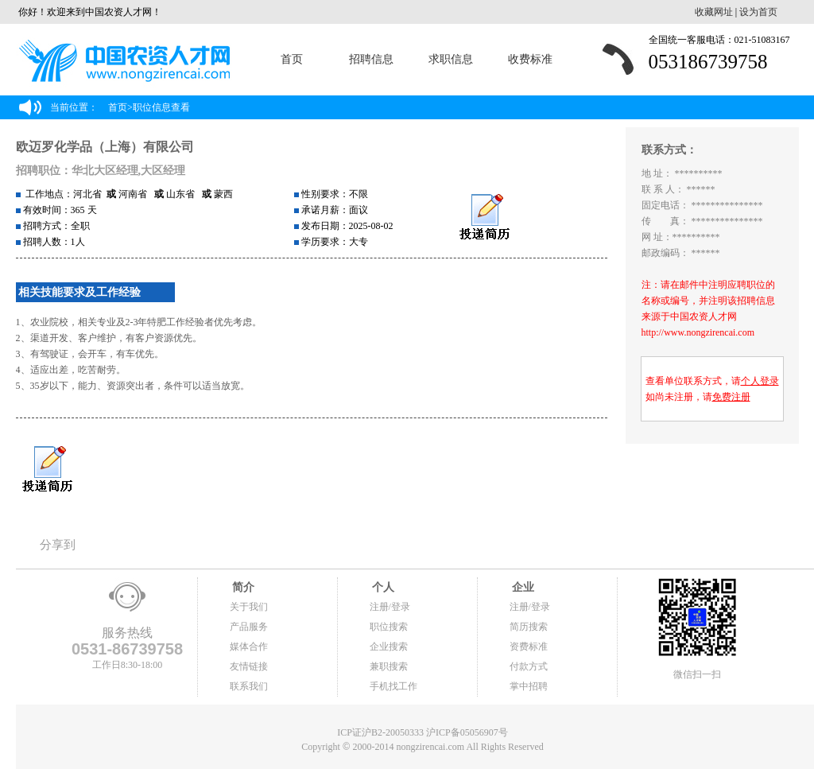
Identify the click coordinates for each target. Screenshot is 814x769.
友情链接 (249, 666)
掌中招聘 (529, 686)
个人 (382, 587)
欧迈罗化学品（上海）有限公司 (105, 146)
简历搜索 (529, 626)
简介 (242, 587)
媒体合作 (249, 646)
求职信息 (450, 59)
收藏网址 (714, 11)
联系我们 (249, 686)
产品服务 (249, 626)
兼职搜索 (389, 666)
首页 (292, 59)
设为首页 (758, 11)
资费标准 (529, 646)
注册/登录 (390, 606)
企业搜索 (389, 646)
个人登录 (760, 380)
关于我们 (249, 606)
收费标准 (530, 59)
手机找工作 (393, 686)
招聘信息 (371, 59)
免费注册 (731, 396)
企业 (522, 587)
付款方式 (529, 666)
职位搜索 (389, 626)
